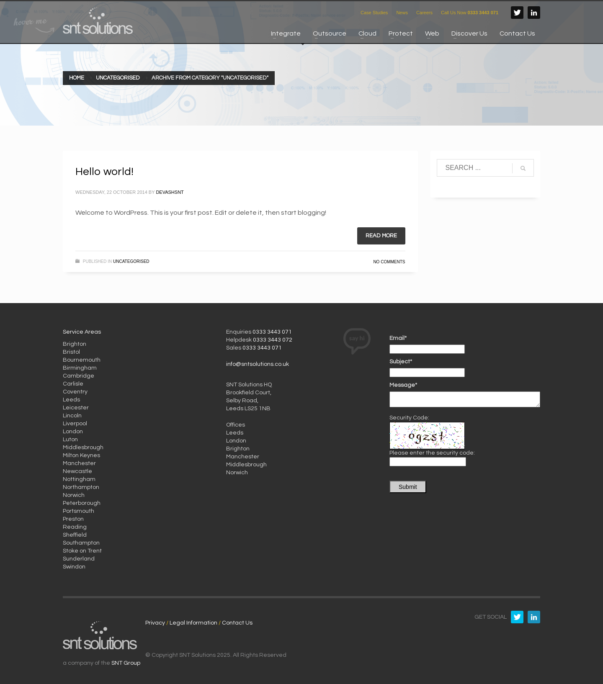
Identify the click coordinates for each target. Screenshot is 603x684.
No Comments (389, 262)
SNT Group (125, 663)
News (402, 12)
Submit (408, 486)
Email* (398, 338)
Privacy (155, 623)
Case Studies (374, 12)
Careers (424, 12)
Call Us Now (469, 12)
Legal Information (193, 623)
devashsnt (169, 192)
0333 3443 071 (272, 332)
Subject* (400, 362)
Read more (381, 236)
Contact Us (237, 623)
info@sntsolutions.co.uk (257, 364)
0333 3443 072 (272, 340)
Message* (403, 385)
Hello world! (104, 171)
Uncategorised (131, 261)
